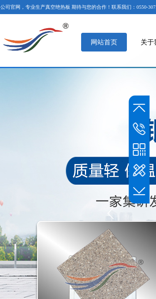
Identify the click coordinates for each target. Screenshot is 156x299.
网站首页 (104, 42)
